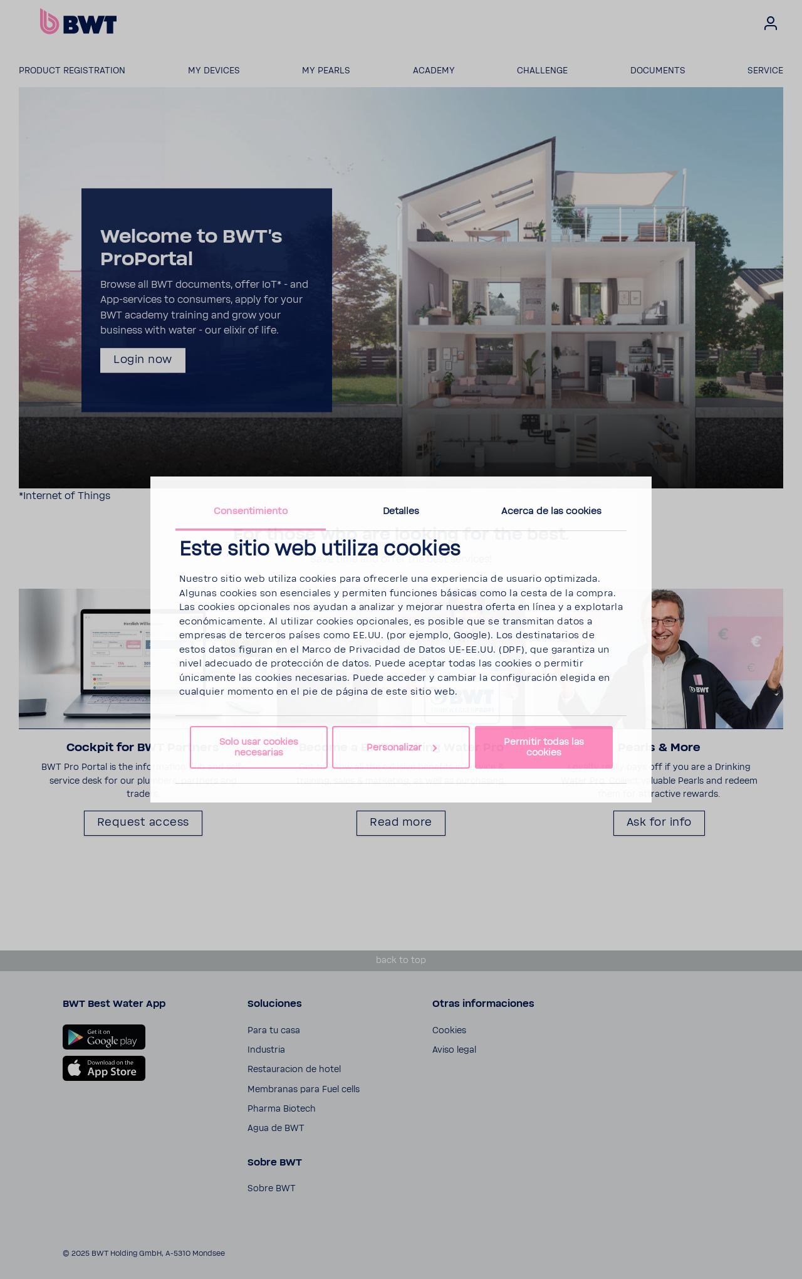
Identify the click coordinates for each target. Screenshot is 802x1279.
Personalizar (402, 747)
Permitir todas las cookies (544, 747)
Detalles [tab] (401, 511)
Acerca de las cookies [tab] (551, 511)
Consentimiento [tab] (250, 511)
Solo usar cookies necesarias (258, 747)
